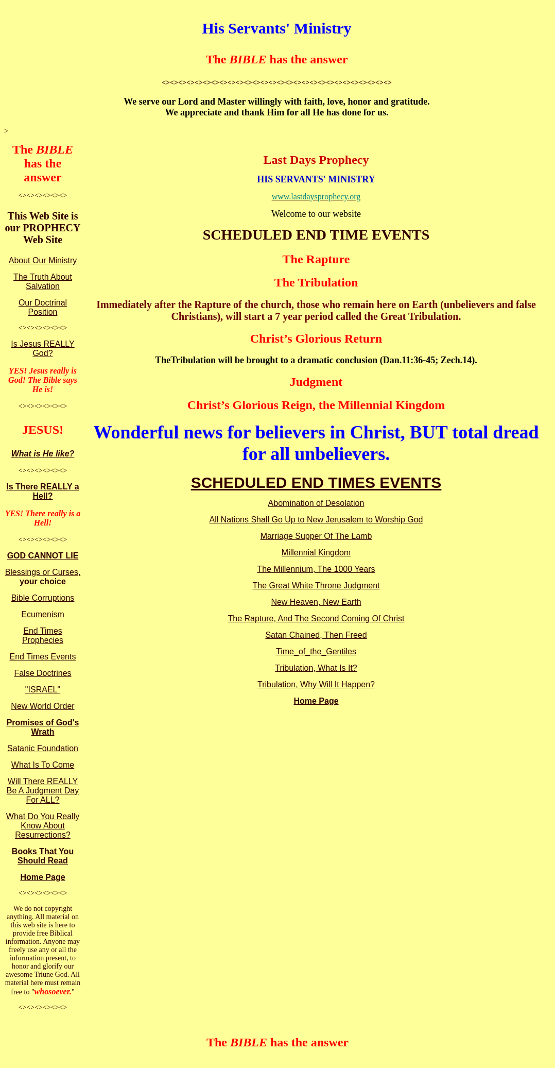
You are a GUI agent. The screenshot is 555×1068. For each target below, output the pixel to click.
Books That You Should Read (43, 856)
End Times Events (43, 656)
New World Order (42, 706)
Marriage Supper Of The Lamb (316, 536)
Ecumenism (42, 614)
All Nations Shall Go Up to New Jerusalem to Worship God (316, 519)
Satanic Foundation (42, 748)
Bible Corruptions (43, 598)
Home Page (42, 877)
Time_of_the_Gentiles (316, 651)
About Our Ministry (43, 260)
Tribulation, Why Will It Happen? (316, 684)
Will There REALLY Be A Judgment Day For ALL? (43, 790)
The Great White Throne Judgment (316, 585)
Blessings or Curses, (43, 577)
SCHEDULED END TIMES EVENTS (316, 482)
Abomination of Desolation (316, 503)
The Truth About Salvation (42, 282)
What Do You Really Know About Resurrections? (42, 825)
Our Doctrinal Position (43, 307)
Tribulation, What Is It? (316, 668)
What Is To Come (42, 764)
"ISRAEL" (42, 689)
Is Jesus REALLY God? (42, 349)
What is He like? (43, 453)
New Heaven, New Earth (316, 602)
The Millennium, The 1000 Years (316, 569)
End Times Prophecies (42, 635)
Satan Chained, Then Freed (316, 635)
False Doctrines (42, 673)
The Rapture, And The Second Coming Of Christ (316, 618)
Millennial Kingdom (316, 552)
